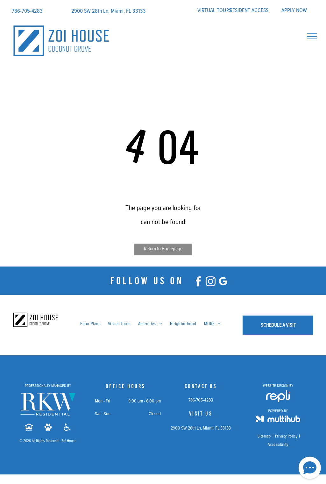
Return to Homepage (163, 249)
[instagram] (210, 282)
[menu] (312, 36)
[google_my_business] (223, 282)
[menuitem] (90, 324)
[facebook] (198, 282)
